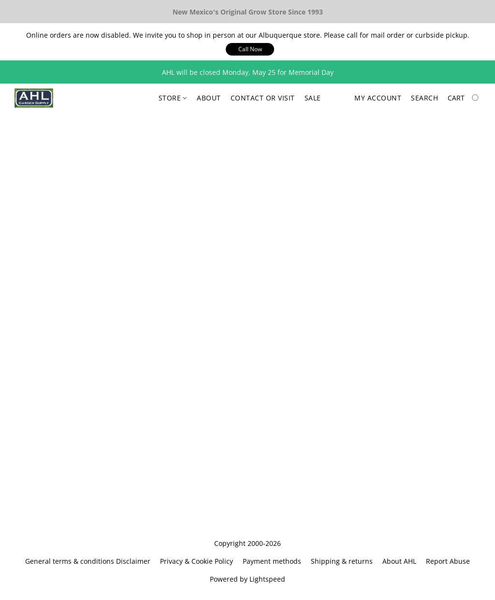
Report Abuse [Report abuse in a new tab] (448, 561)
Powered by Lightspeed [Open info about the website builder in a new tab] (247, 579)
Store (173, 97)
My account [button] (377, 97)
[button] (250, 49)
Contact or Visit (263, 97)
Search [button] (424, 97)
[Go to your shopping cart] (464, 98)
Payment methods (272, 561)
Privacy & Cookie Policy (196, 561)
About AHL (399, 561)
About (209, 97)
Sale (313, 97)
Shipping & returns (342, 561)
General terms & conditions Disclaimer (87, 561)
